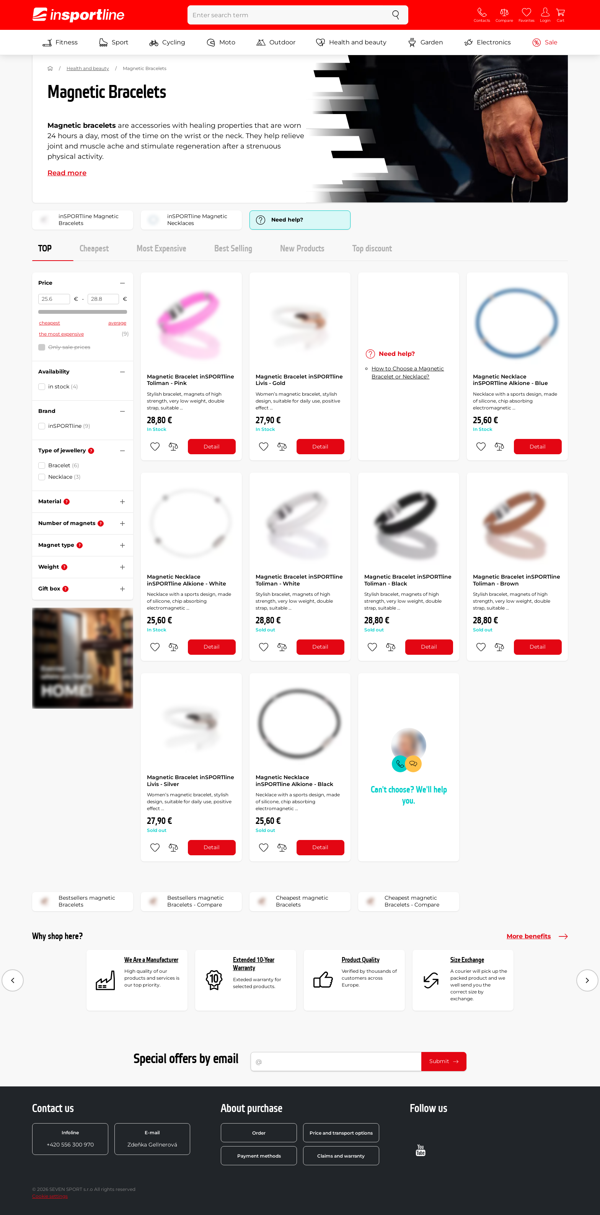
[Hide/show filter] (122, 283)
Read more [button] (66, 173)
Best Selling (233, 248)
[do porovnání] (173, 446)
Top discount (372, 248)
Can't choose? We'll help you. (409, 795)
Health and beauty (351, 42)
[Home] (50, 68)
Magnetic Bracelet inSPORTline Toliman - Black (408, 580)
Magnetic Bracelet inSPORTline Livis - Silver (190, 781)
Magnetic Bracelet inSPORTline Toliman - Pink (190, 380)
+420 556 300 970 (70, 1139)
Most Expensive (161, 248)
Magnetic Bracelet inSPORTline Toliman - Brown (516, 580)
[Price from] (54, 299)
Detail (212, 446)
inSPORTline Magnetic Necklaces (186, 220)
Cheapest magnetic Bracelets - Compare (401, 901)
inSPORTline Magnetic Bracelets (78, 220)
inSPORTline (69, 425)
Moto (220, 42)
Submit (443, 1061)
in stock (63, 386)
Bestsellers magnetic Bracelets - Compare (185, 901)
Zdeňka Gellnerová (152, 1139)
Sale (545, 42)
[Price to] (103, 299)
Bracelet (63, 465)
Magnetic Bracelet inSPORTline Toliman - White (299, 580)
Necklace (64, 476)
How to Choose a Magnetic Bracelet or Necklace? (408, 372)
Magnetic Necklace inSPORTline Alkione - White (186, 580)
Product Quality (361, 960)
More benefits (537, 936)
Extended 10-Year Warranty (253, 964)
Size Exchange (467, 960)
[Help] (91, 451)
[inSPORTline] (78, 15)
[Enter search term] (286, 14)
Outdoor (275, 42)
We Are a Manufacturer (151, 960)
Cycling (167, 42)
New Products (302, 248)
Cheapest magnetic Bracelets (291, 901)
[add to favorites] (155, 446)
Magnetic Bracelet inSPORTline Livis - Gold (299, 380)
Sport (114, 42)
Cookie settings (50, 1196)
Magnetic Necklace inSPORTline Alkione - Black (294, 781)
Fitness (60, 42)
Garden (425, 42)
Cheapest (94, 248)
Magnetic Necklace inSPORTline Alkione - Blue (510, 380)
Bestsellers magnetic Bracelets (76, 901)
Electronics (487, 42)
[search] (395, 14)
